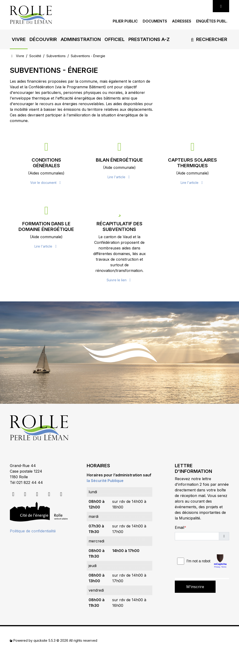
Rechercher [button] (208, 39)
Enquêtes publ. (211, 21)
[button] (19, 39)
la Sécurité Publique (105, 480)
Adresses (181, 21)
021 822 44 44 (29, 482)
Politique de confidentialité (33, 531)
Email (179, 527)
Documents (155, 21)
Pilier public (125, 21)
